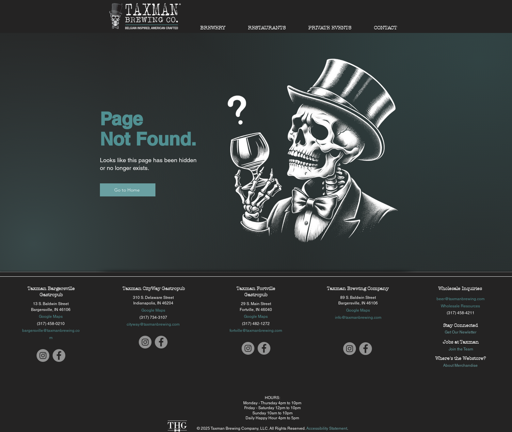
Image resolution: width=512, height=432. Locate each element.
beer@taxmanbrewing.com (461, 299)
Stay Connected (460, 325)
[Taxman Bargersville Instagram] (43, 355)
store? (479, 358)
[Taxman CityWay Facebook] (161, 342)
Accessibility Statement (326, 428)
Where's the (449, 358)
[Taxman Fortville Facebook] (264, 348)
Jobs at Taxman (461, 342)
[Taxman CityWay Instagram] (145, 342)
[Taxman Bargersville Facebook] (59, 355)
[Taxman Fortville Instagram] (248, 348)
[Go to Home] (127, 189)
